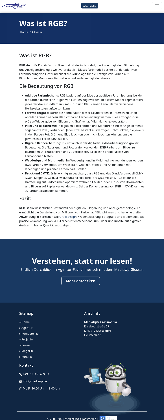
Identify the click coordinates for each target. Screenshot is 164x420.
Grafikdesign (67, 217)
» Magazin (26, 351)
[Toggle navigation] (157, 5)
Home (24, 32)
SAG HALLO (90, 5)
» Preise (24, 345)
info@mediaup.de (35, 381)
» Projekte (26, 339)
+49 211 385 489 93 (36, 374)
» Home (24, 322)
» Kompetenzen (29, 334)
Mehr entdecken (80, 280)
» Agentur (26, 328)
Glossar (37, 32)
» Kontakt (25, 357)
